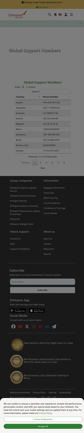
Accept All (43, 426)
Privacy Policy (45, 413)
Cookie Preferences (43, 419)
